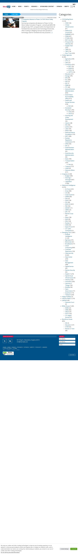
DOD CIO (67, 204)
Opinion (59, 6)
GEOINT (67, 208)
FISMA (67, 36)
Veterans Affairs (70, 170)
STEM (67, 327)
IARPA (67, 210)
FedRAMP (68, 34)
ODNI (66, 225)
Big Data (67, 240)
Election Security (70, 270)
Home (13, 6)
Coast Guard (68, 195)
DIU (66, 202)
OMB (66, 310)
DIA (66, 198)
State (66, 159)
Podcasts (38, 347)
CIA (66, 193)
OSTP (66, 313)
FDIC (66, 81)
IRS (66, 125)
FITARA (67, 38)
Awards (44, 347)
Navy (66, 217)
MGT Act (67, 40)
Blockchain (68, 242)
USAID (67, 168)
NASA (66, 130)
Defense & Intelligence (68, 185)
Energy (67, 76)
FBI (66, 206)
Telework (68, 295)
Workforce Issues (67, 319)
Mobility (67, 287)
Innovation (68, 281)
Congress (65, 174)
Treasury (68, 166)
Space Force (68, 227)
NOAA (70, 68)
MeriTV (66, 6)
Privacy (18, 349)
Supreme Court (69, 302)
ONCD (67, 312)
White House (66, 306)
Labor (67, 129)
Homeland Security (18, 17)
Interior (67, 123)
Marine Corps (69, 213)
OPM (66, 144)
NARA (67, 308)
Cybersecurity (69, 253)
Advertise (8, 349)
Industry (67, 279)
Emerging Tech (66, 232)
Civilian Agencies (7, 17)
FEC (66, 83)
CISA (69, 112)
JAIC (66, 212)
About (4, 349)
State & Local (7, 348)
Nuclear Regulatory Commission (68, 140)
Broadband (68, 244)
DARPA (67, 196)
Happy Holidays (66, 296)
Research (34, 6)
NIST (69, 66)
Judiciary (64, 300)
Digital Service (69, 266)
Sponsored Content (47, 6)
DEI (66, 323)
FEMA (66, 85)
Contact (13, 349)
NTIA (69, 70)
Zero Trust (68, 53)
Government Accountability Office (69, 96)
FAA (69, 164)
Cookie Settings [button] (64, 549)
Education (68, 74)
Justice (67, 127)
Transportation (69, 161)
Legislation (68, 181)
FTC (66, 87)
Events (26, 6)
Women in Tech (69, 329)
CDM (66, 23)
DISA (66, 200)
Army (66, 191)
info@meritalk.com (22, 342)
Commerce (68, 64)
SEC (66, 146)
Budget (67, 176)
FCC (66, 80)
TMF (66, 51)
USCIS (70, 113)
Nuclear (67, 223)
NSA (66, 221)
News (20, 6)
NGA (66, 219)
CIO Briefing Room (67, 19)
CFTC (66, 61)
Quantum (68, 293)
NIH (69, 106)
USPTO (70, 72)
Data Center (68, 257)
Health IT (68, 274)
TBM (66, 49)
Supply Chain (69, 46)
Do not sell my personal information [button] (10, 552)
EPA (66, 78)
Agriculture (68, 59)
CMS (66, 63)
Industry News (66, 298)
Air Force (67, 189)
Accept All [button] (74, 549)
